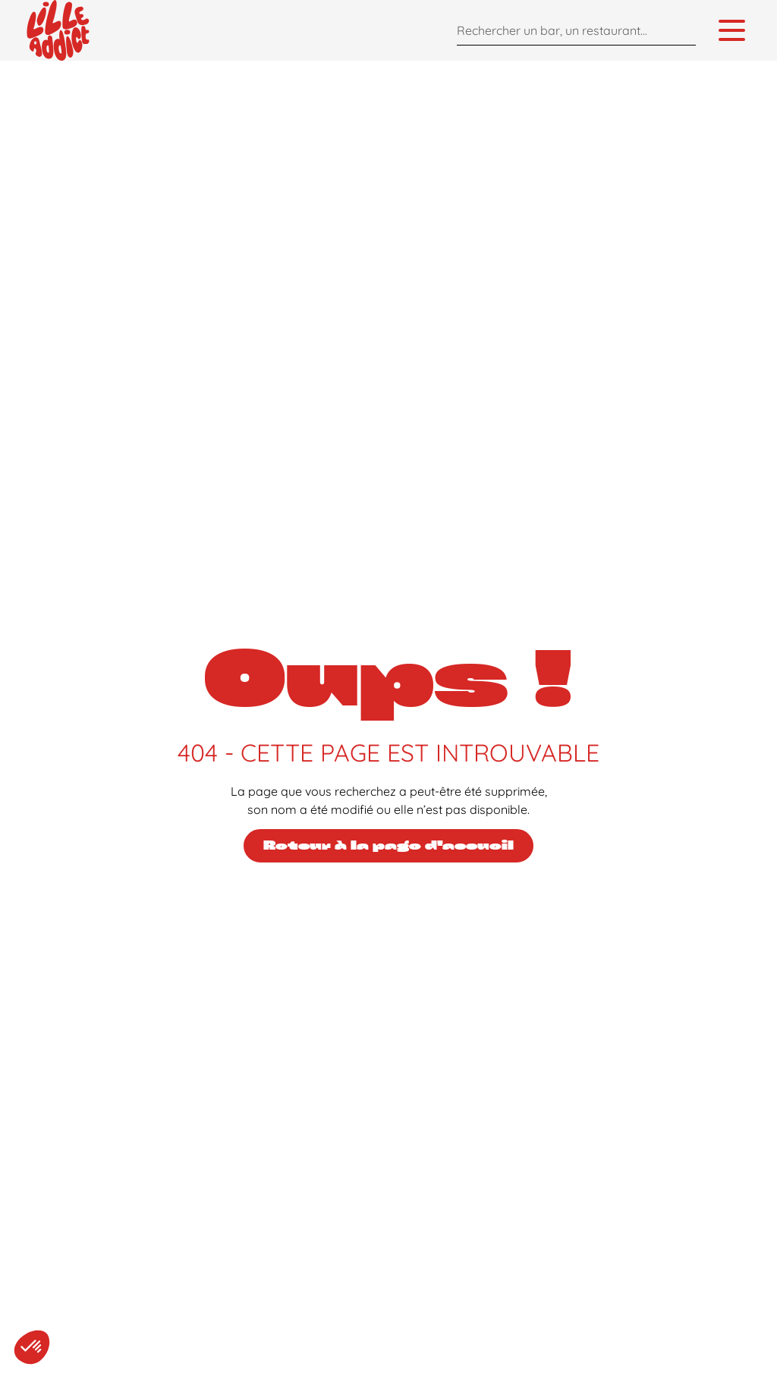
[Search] (680, 30)
